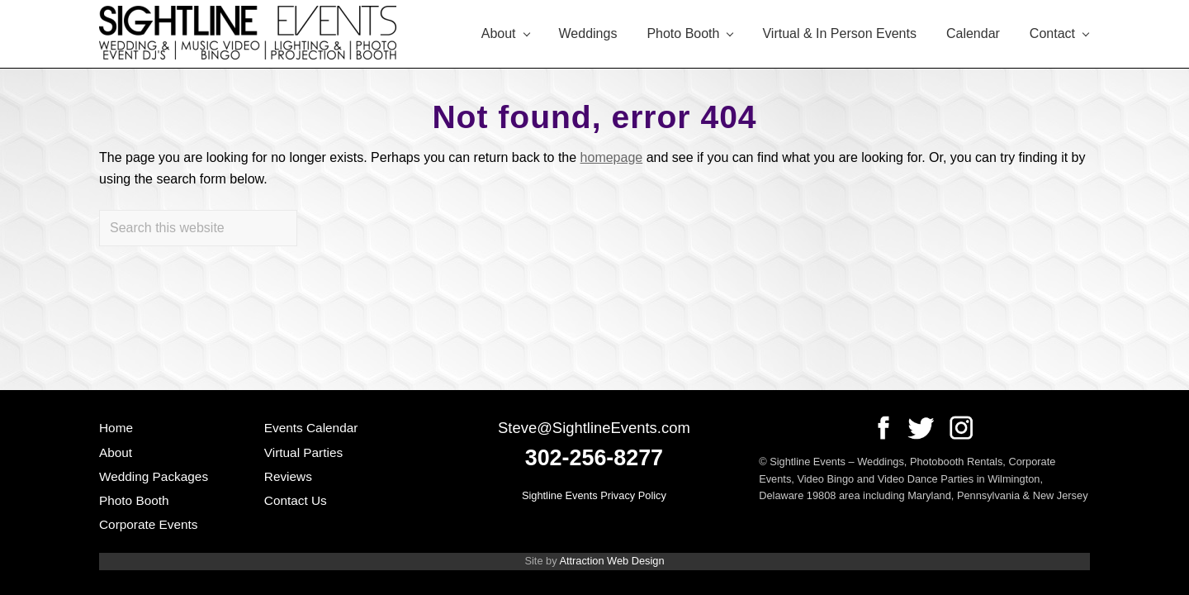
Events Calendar (311, 428)
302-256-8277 (594, 457)
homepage (611, 157)
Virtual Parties (303, 452)
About (115, 452)
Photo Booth (134, 500)
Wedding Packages (153, 476)
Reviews (288, 476)
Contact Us (295, 500)
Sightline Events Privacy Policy (594, 495)
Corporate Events (148, 524)
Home (116, 428)
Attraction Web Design (611, 561)
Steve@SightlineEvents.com (594, 427)
